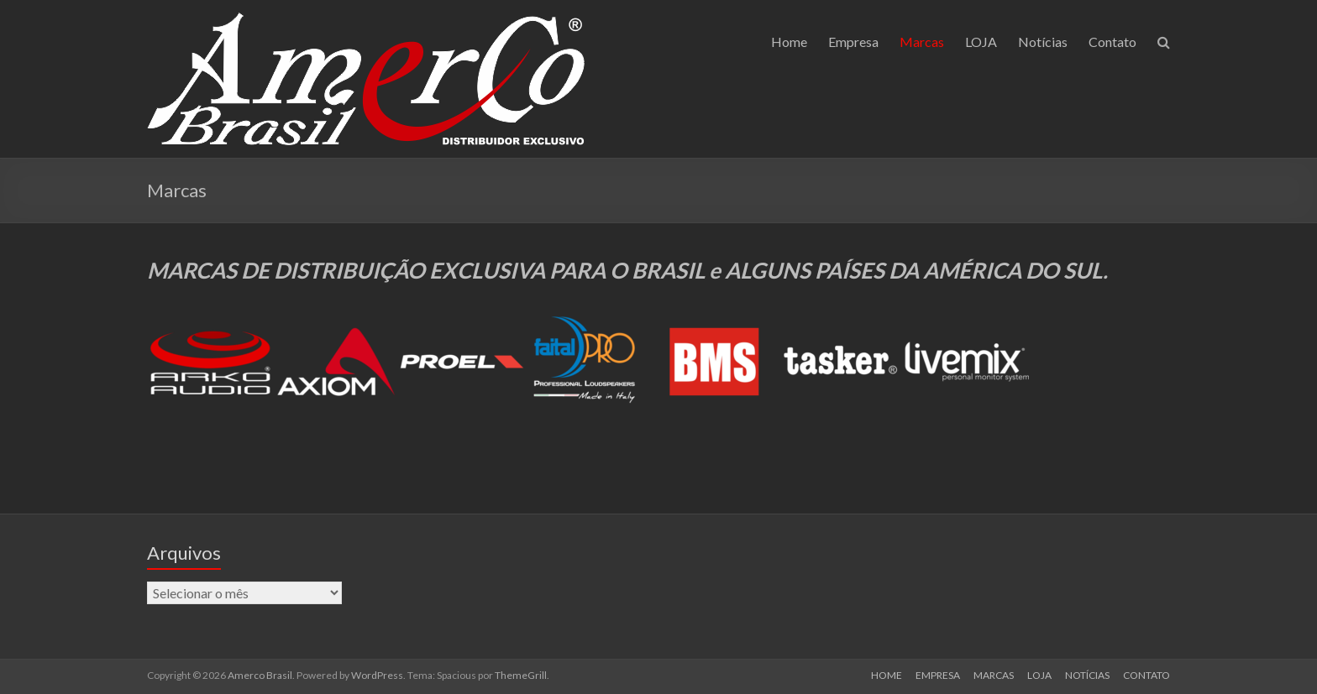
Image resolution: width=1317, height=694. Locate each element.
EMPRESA (938, 675)
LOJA (981, 42)
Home (789, 42)
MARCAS (993, 675)
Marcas (922, 42)
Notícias (1043, 42)
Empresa (853, 42)
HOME (886, 675)
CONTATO (1146, 675)
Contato (1112, 42)
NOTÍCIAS (1087, 675)
